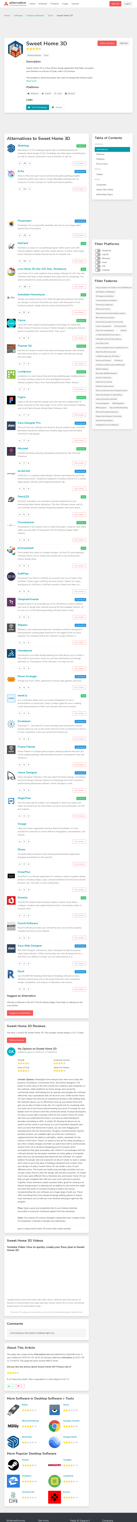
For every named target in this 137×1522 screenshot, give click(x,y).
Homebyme (25, 650)
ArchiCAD (24, 471)
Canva (21, 320)
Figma (21, 397)
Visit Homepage (39, 107)
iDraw (21, 849)
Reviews (100, 154)
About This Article (104, 189)
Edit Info (124, 43)
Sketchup (23, 145)
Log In (127, 3)
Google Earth (70, 1436)
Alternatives (102, 149)
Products (54, 3)
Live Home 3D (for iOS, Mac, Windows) (42, 269)
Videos (99, 174)
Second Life (28, 1492)
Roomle (22, 897)
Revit (21, 971)
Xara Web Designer (30, 945)
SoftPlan (23, 573)
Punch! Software (28, 923)
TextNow (26, 1475)
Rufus (25, 1404)
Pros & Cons (102, 163)
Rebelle (22, 625)
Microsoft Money (30, 1420)
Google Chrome (71, 1420)
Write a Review (107, 43)
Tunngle (67, 1459)
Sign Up (115, 3)
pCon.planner (26, 548)
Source (59, 107)
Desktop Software (35, 15)
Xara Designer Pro (29, 423)
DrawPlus (24, 872)
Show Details (79, 163)
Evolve (66, 1492)
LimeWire (68, 1475)
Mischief (23, 448)
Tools (50, 15)
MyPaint (23, 243)
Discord (75, 3)
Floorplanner (26, 522)
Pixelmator (25, 221)
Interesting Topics (104, 194)
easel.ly (22, 695)
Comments (101, 184)
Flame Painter (26, 747)
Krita (21, 171)
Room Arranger (27, 676)
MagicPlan (24, 798)
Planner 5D (25, 346)
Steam (25, 1459)
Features (100, 159)
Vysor (66, 1404)
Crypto (65, 3)
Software (43, 3)
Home (32, 3)
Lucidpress (24, 371)
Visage (22, 824)
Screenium (24, 721)
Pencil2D (23, 496)
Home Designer (27, 772)
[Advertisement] (68, 27)
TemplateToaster (28, 599)
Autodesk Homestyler (31, 294)
